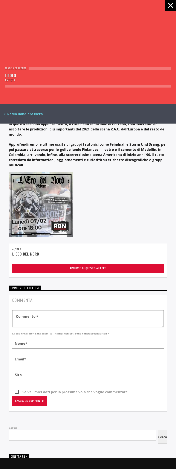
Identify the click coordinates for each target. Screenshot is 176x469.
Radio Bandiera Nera (23, 114)
